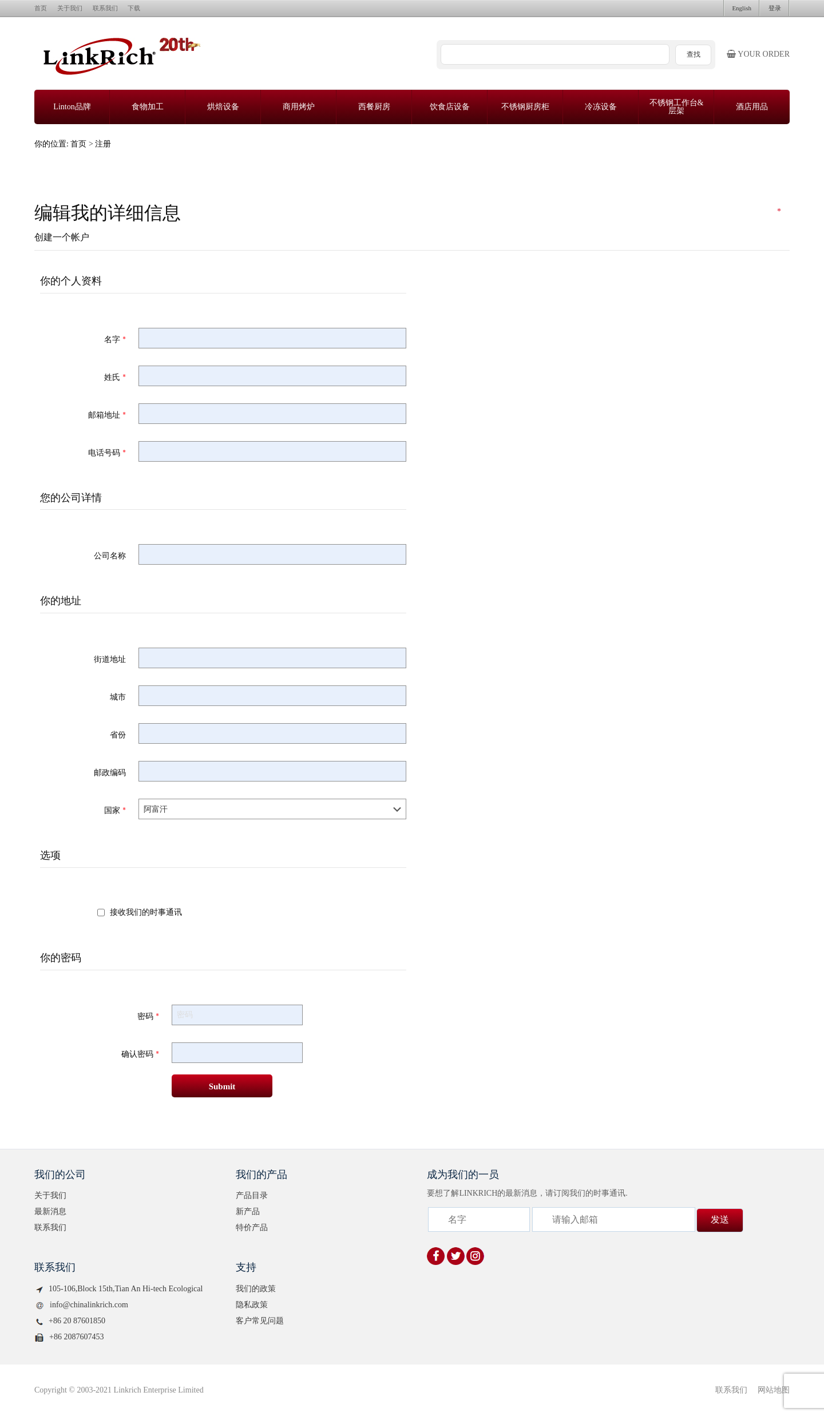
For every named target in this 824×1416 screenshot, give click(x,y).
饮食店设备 (450, 106)
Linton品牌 (71, 106)
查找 (693, 54)
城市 (118, 696)
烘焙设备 (223, 106)
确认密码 (140, 1053)
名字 (115, 339)
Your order (758, 54)
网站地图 (774, 1390)
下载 (134, 8)
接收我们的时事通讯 (146, 912)
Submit (222, 1086)
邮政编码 (110, 772)
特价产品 (252, 1227)
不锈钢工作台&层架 (676, 106)
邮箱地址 (107, 414)
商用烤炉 (299, 106)
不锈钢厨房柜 (525, 106)
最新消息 (50, 1211)
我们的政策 (256, 1288)
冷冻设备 (601, 106)
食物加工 (148, 106)
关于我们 (69, 8)
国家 (115, 810)
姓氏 (115, 377)
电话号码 (107, 452)
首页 (40, 8)
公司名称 (110, 555)
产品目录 (252, 1195)
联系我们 (105, 8)
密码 (148, 1016)
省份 (118, 734)
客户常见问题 (260, 1320)
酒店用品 (752, 106)
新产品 (248, 1211)
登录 (774, 8)
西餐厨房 (374, 106)
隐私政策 (252, 1304)
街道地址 (110, 659)
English (741, 8)
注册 (103, 144)
